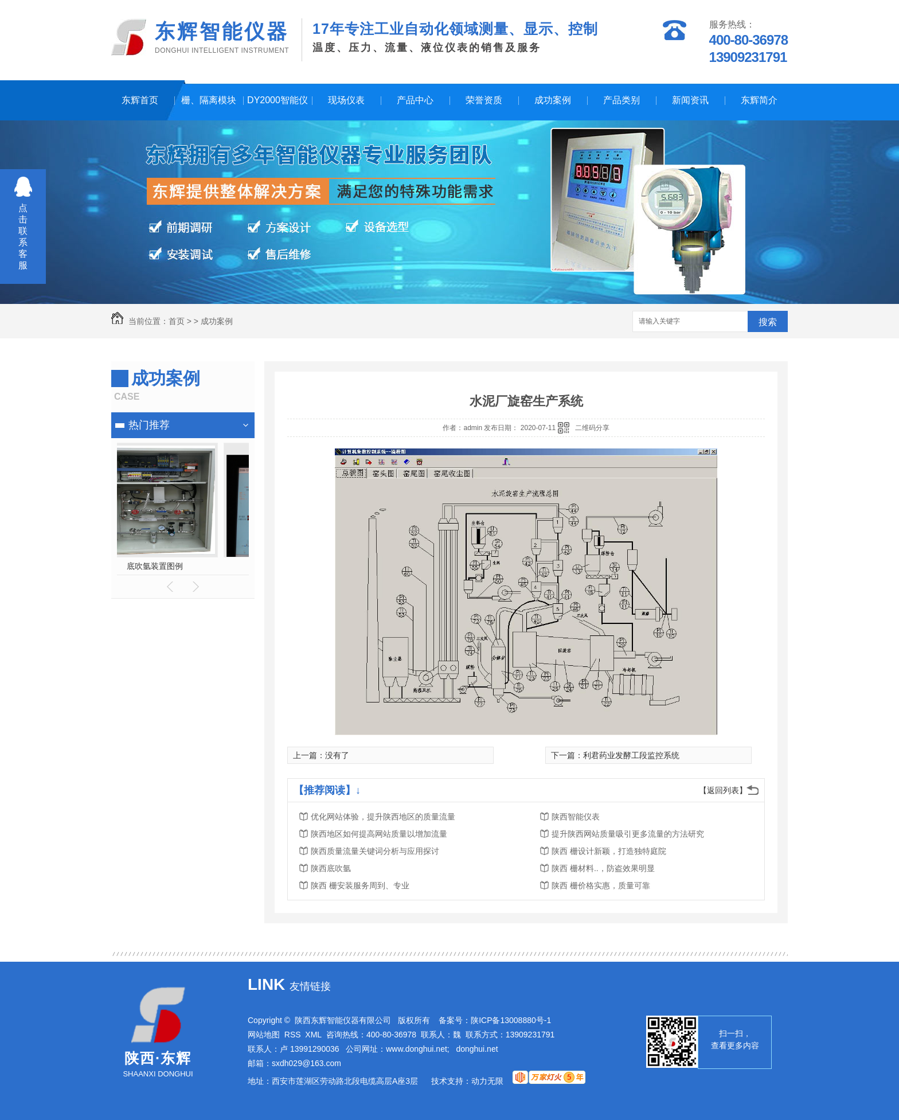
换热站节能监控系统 (183, 566)
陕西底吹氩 (331, 868)
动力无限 (487, 1081)
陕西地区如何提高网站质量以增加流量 (379, 833)
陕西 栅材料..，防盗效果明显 (603, 868)
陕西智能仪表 (576, 816)
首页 (177, 321)
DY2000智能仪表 (277, 107)
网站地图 (264, 1034)
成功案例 (552, 100)
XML (313, 1034)
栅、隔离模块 (208, 100)
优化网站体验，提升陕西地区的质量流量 (383, 816)
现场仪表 (346, 100)
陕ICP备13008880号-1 (511, 1020)
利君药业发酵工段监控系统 (631, 755)
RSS (292, 1034)
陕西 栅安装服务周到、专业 (360, 885)
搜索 (768, 322)
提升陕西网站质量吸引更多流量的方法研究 (628, 833)
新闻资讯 (690, 100)
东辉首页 (140, 100)
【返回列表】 (723, 790)
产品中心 (415, 100)
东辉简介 (759, 100)
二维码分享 (592, 428)
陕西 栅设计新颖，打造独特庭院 (609, 851)
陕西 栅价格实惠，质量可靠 (601, 885)
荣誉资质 (484, 100)
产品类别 (621, 100)
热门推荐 (149, 425)
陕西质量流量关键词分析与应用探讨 (375, 851)
